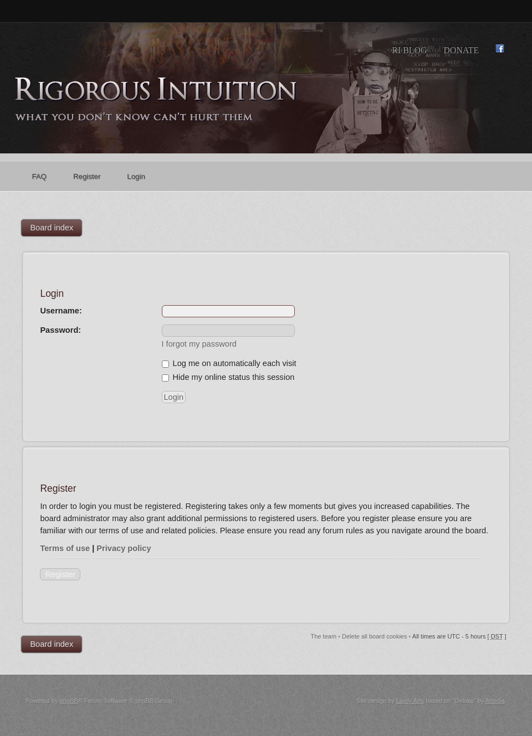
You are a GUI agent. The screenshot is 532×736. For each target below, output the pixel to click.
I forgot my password (199, 343)
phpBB (69, 700)
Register (60, 574)
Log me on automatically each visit (229, 363)
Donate (461, 50)
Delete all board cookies (374, 636)
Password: (60, 330)
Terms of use (65, 548)
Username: (60, 310)
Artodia (495, 700)
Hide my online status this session (228, 377)
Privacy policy (123, 548)
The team (323, 636)
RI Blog (409, 50)
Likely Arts (410, 700)
